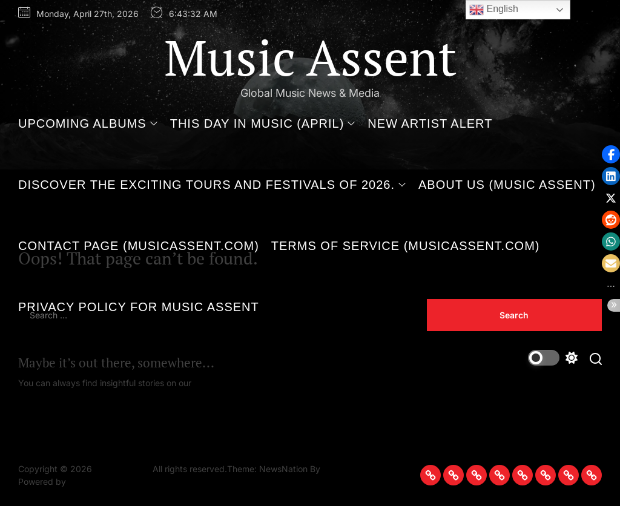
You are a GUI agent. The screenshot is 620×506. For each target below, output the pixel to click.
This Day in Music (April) (263, 123)
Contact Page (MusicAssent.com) (138, 245)
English (493, 9)
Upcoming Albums (88, 123)
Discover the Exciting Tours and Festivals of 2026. (212, 184)
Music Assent (310, 57)
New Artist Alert (430, 123)
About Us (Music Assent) (507, 184)
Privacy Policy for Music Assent (138, 307)
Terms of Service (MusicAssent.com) (405, 245)
